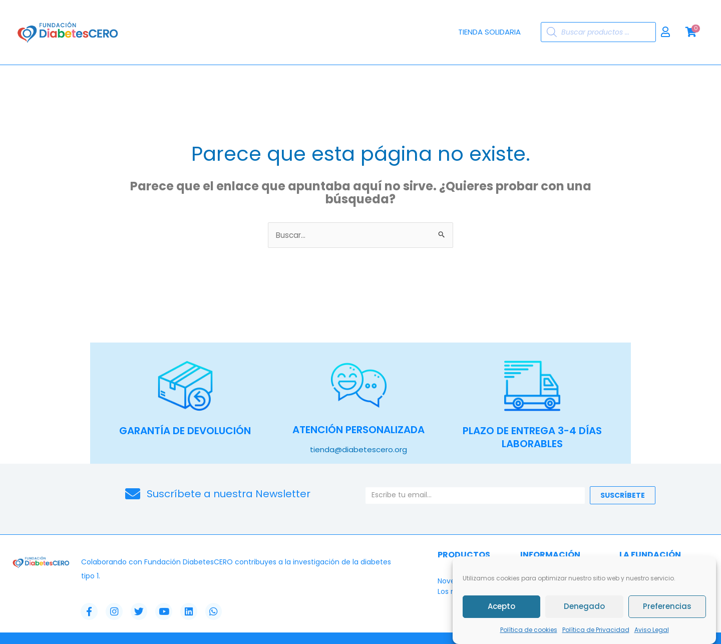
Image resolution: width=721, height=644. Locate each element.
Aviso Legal (651, 630)
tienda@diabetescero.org (358, 449)
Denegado (584, 607)
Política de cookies (528, 630)
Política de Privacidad (595, 630)
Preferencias (667, 607)
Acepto (501, 607)
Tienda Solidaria (489, 32)
